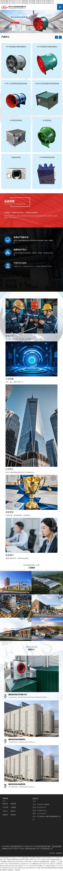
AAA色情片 (58, 857)
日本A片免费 (49, 863)
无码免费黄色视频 (54, 859)
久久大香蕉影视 (58, 863)
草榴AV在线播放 (38, 865)
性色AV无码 (11, 868)
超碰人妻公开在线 (41, 863)
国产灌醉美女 (3, 870)
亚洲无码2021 (32, 868)
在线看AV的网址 (29, 859)
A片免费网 (33, 863)
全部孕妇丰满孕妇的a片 (14, 863)
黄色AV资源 (19, 861)
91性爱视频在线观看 (43, 861)
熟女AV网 (14, 865)
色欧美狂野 (21, 859)
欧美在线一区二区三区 (56, 865)
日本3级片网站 (4, 868)
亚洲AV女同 (8, 865)
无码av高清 (25, 868)
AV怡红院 (30, 865)
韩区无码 (2, 865)
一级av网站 (35, 861)
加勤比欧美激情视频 (12, 859)
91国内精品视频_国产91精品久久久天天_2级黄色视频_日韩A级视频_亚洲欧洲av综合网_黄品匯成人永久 (27, 857)
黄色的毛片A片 (25, 863)
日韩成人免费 (40, 868)
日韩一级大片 (37, 859)
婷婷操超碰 (60, 868)
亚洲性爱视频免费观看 (50, 868)
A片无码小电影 (27, 861)
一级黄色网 (17, 870)
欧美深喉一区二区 (22, 865)
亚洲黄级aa (10, 870)
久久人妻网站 (46, 865)
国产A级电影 (18, 868)
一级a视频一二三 (54, 861)
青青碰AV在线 (45, 859)
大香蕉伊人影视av (11, 861)
